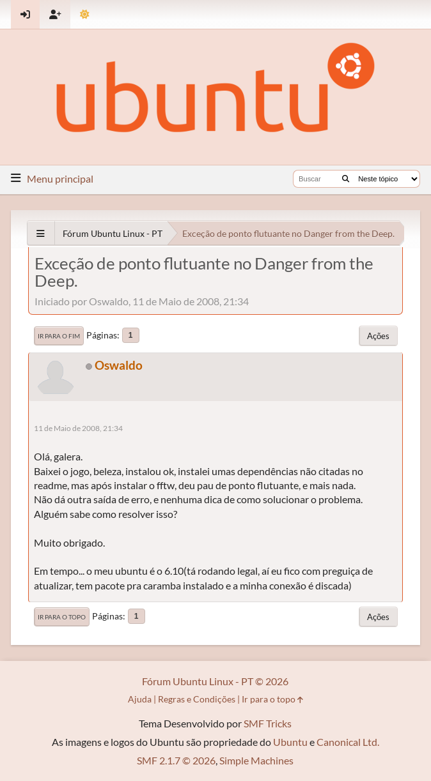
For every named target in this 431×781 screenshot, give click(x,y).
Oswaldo (119, 365)
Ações (378, 336)
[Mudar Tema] (84, 14)
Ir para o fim (59, 336)
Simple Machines (256, 760)
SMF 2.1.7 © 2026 (176, 760)
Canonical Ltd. (348, 742)
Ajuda (140, 699)
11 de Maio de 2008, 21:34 (78, 428)
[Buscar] (346, 179)
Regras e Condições (196, 699)
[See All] (40, 233)
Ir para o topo (62, 617)
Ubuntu (290, 742)
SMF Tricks (268, 723)
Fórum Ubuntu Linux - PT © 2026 (215, 681)
